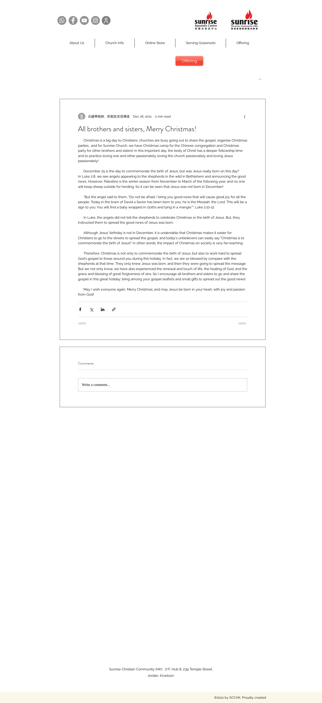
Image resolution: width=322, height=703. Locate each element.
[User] (106, 20)
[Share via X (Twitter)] (91, 309)
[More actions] (244, 116)
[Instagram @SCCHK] (95, 20)
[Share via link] (114, 309)
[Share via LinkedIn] (102, 309)
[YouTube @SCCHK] (84, 20)
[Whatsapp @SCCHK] (61, 20)
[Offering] (189, 61)
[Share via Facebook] (80, 309)
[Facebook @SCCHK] (73, 20)
